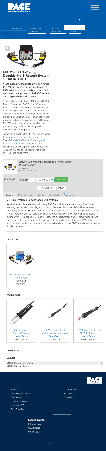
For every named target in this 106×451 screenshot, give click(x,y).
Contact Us (68, 397)
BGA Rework (16, 397)
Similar (41, 195)
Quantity (24, 179)
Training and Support (35, 29)
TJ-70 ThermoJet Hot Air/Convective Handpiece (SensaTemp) (55, 333)
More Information (26, 195)
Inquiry (61, 188)
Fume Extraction (17, 409)
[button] (27, 57)
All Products (16, 28)
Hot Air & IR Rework (19, 401)
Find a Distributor (57, 29)
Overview (9, 195)
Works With (54, 195)
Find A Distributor (71, 389)
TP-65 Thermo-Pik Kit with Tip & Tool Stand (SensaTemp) (88, 333)
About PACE (69, 393)
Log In (26, 20)
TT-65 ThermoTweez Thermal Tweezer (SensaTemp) (21, 333)
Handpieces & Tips (18, 405)
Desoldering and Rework (20, 393)
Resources (69, 195)
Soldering (14, 389)
